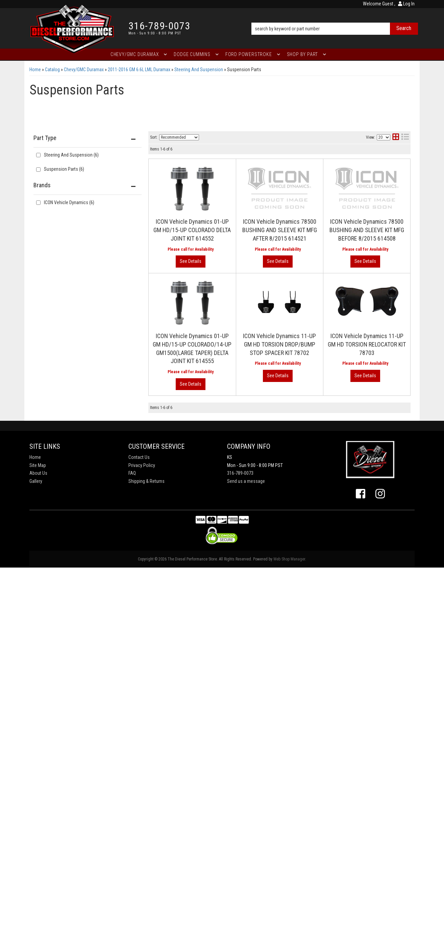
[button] (334, 19)
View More (382, 245)
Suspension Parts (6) (64, 169)
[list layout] (405, 137)
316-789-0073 (240, 840)
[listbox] (179, 137)
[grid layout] (395, 137)
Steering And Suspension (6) (71, 155)
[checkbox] (38, 202)
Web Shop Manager (289, 926)
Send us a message (246, 848)
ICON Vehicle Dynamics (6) (69, 202)
